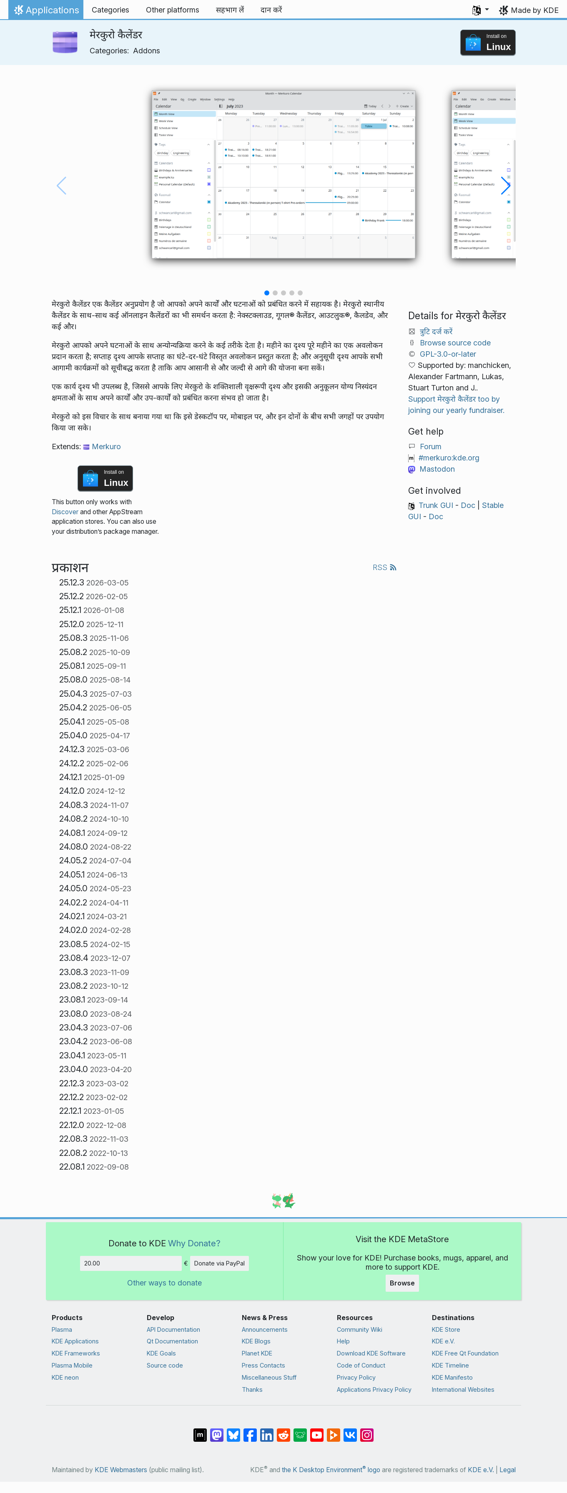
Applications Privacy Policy (374, 1389)
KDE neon (65, 1377)
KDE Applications (75, 1341)
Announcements (265, 1329)
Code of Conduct (361, 1365)
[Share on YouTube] (317, 1431)
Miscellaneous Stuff (269, 1377)
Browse (402, 1283)
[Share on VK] (350, 1431)
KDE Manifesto (452, 1377)
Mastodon (437, 469)
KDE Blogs (256, 1341)
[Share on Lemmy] (300, 1431)
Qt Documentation (172, 1341)
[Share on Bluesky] (233, 1431)
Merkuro (102, 446)
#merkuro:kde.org (449, 457)
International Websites (463, 1389)
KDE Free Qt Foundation (465, 1353)
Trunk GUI (436, 505)
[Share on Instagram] (367, 1431)
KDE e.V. (443, 1341)
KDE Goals (161, 1353)
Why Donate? (194, 1243)
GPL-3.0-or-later (448, 354)
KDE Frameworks (76, 1353)
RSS (385, 567)
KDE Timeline (450, 1365)
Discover (65, 512)
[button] (480, 10)
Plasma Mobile (72, 1365)
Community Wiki (359, 1329)
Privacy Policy (356, 1377)
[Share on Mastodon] (216, 1431)
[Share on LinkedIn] (266, 1431)
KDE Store (446, 1329)
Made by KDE (535, 10)
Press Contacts (263, 1365)
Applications (45, 12)
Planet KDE (257, 1353)
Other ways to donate (164, 1282)
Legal (507, 1470)
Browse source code (455, 342)
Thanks (252, 1389)
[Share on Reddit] (283, 1431)
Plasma (62, 1329)
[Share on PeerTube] (333, 1431)
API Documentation (173, 1329)
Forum (431, 446)
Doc (468, 505)
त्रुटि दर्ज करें (436, 331)
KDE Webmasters (121, 1470)
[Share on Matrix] (200, 1431)
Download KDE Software (371, 1353)
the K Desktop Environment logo (331, 1470)
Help (343, 1341)
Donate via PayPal (219, 1263)
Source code (165, 1365)
